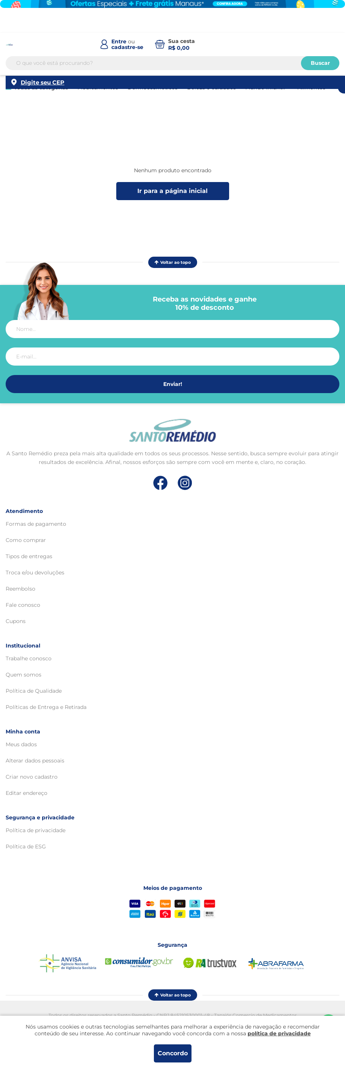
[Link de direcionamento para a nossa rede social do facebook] (160, 483)
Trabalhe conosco (29, 658)
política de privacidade (279, 1033)
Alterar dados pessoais (35, 760)
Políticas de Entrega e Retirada (46, 707)
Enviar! (172, 384)
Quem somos (23, 674)
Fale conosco (23, 605)
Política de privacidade (35, 830)
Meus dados (21, 744)
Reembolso (20, 588)
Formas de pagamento (36, 523)
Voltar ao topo (173, 262)
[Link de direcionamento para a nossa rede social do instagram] (185, 483)
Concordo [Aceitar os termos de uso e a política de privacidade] (173, 1053)
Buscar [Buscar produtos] (320, 65)
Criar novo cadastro (32, 776)
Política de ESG (26, 846)
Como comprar (26, 540)
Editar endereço (26, 793)
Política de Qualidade (34, 690)
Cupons (16, 621)
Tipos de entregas (29, 556)
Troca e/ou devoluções (35, 572)
